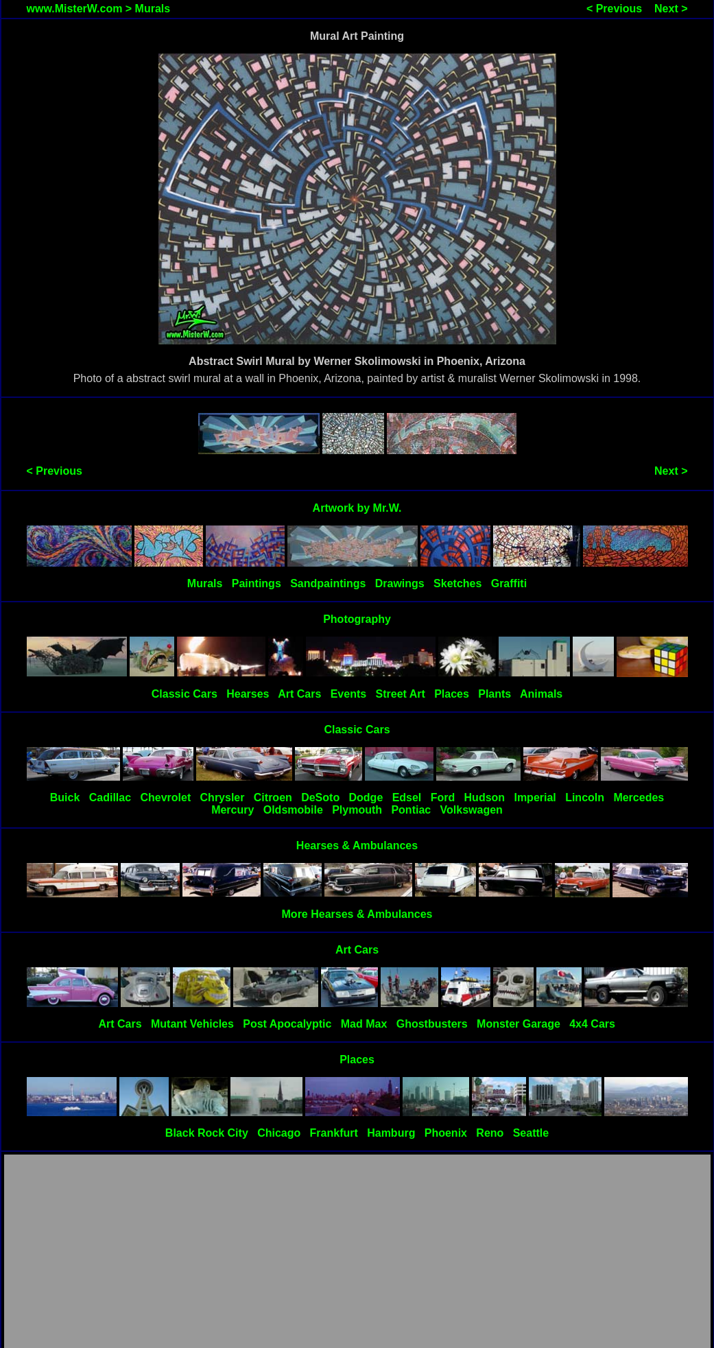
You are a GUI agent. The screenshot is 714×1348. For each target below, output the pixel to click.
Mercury (232, 810)
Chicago (278, 1133)
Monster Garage (518, 1024)
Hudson (484, 797)
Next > (670, 8)
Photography (357, 619)
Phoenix (446, 1133)
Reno (489, 1133)
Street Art (400, 694)
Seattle (531, 1133)
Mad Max (364, 1024)
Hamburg (391, 1133)
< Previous (614, 8)
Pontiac (411, 810)
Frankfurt (334, 1133)
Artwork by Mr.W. (357, 508)
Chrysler (222, 797)
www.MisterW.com (75, 8)
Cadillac (110, 797)
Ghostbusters (432, 1024)
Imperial (535, 797)
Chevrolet (165, 797)
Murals (153, 8)
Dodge (366, 797)
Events (348, 694)
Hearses (247, 694)
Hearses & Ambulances (357, 845)
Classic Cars (184, 694)
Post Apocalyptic (287, 1024)
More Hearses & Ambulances (357, 914)
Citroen (273, 797)
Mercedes (638, 797)
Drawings (400, 583)
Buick (65, 797)
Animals (541, 694)
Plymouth (357, 810)
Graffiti (509, 583)
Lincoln (584, 797)
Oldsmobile (293, 810)
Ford (443, 797)
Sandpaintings (328, 583)
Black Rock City (206, 1133)
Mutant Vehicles (192, 1024)
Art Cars (299, 694)
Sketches (457, 583)
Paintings (256, 583)
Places (451, 694)
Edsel (407, 797)
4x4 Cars (592, 1024)
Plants (494, 694)
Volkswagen (471, 810)
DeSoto (320, 797)
